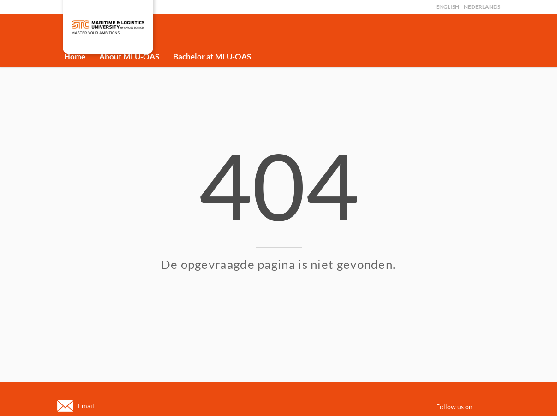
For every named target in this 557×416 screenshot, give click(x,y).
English (447, 6)
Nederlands (482, 6)
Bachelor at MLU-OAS (212, 56)
